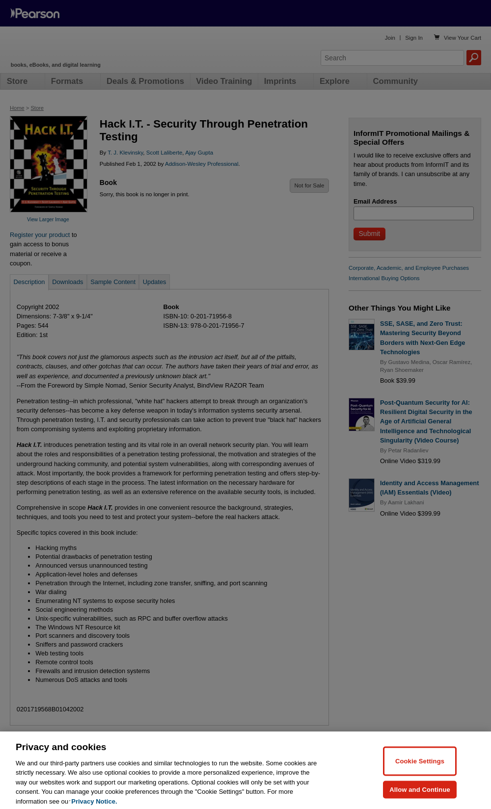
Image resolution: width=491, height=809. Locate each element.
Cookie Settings (419, 769)
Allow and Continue (419, 798)
